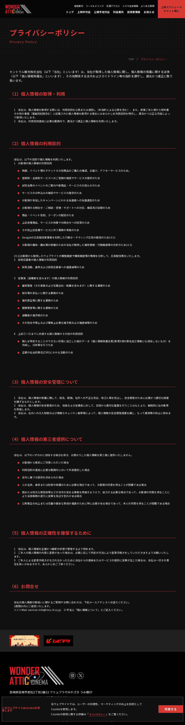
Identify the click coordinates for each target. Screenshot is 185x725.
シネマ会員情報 (130, 6)
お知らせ (149, 12)
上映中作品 (83, 12)
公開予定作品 (101, 12)
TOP (131, 59)
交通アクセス (113, 6)
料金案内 (118, 12)
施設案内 (78, 6)
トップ (70, 12)
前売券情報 (133, 12)
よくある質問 (147, 6)
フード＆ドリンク (95, 6)
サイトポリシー (98, 714)
